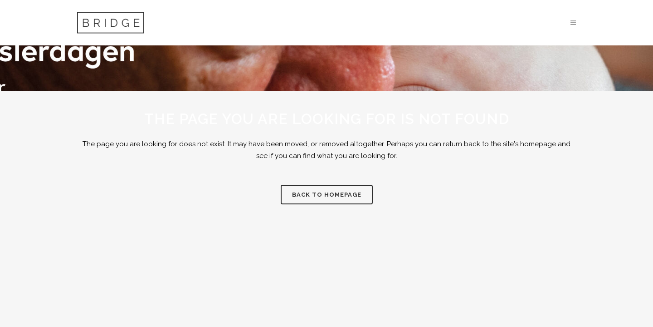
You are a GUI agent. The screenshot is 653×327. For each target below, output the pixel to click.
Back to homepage (326, 194)
